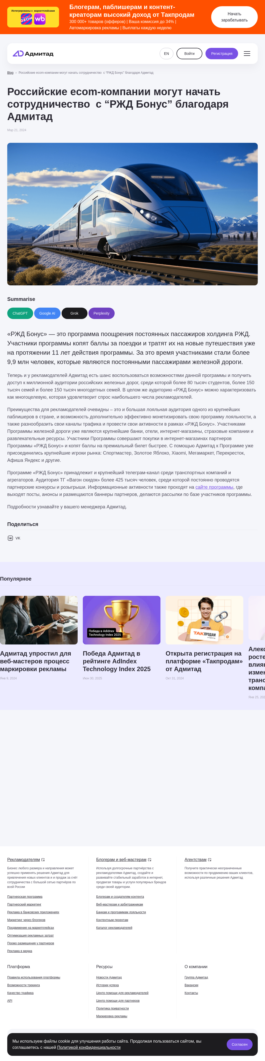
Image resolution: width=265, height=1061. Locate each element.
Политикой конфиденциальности (89, 1047)
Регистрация (221, 50)
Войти (190, 50)
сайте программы (214, 487)
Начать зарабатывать (234, 17)
